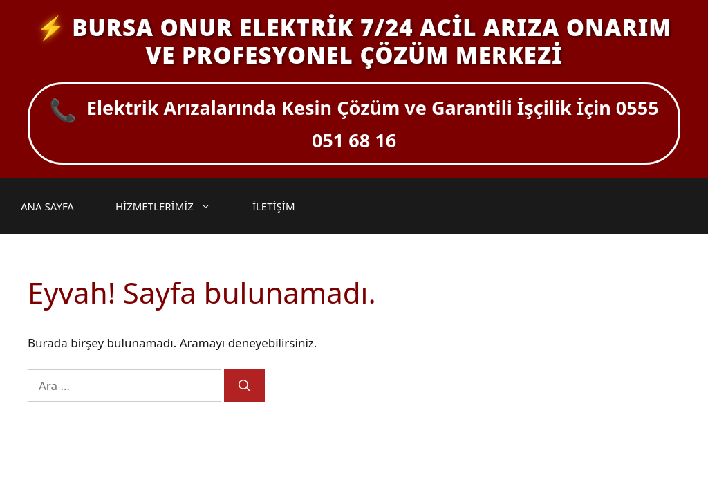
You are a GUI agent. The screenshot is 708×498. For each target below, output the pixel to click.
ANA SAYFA (47, 206)
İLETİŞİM (273, 206)
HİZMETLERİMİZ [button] (170, 206)
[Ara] (244, 386)
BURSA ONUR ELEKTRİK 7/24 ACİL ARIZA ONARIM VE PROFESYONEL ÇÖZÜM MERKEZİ (371, 41)
